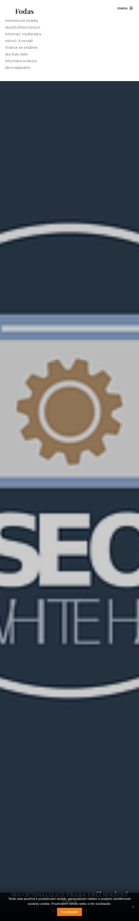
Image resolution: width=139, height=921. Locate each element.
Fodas (24, 11)
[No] (132, 906)
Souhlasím (69, 912)
